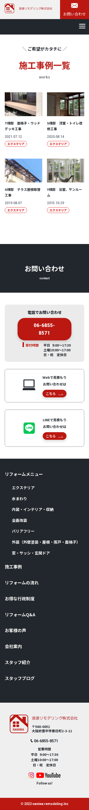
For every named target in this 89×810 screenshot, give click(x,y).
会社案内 (13, 646)
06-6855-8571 (44, 331)
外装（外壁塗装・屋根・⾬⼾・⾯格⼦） (46, 542)
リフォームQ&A (20, 614)
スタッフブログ (20, 678)
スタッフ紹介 (17, 662)
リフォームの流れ (22, 582)
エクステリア (23, 487)
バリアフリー (23, 531)
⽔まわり (19, 498)
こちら (54, 393)
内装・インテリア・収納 (33, 509)
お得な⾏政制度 (20, 598)
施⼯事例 (13, 566)
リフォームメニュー (24, 474)
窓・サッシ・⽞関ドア (31, 553)
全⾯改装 (19, 520)
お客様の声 (15, 630)
